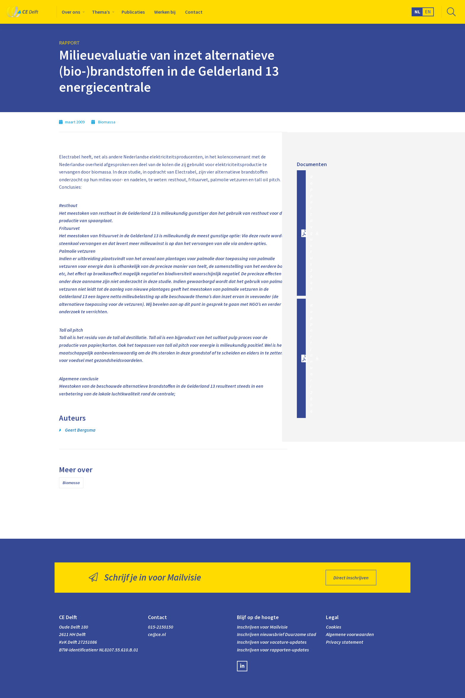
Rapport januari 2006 (311, 358)
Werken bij (165, 12)
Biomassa (71, 482)
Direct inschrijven (351, 578)
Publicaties (133, 12)
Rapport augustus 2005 (311, 233)
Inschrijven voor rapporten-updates (273, 650)
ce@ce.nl (157, 634)
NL (417, 12)
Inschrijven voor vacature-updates (272, 642)
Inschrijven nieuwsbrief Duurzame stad (276, 634)
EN (428, 12)
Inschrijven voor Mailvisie (262, 627)
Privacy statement (344, 642)
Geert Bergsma (80, 430)
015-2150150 (160, 627)
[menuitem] (72, 12)
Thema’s (101, 12)
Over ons (71, 12)
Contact (194, 12)
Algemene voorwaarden (350, 634)
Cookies (333, 627)
